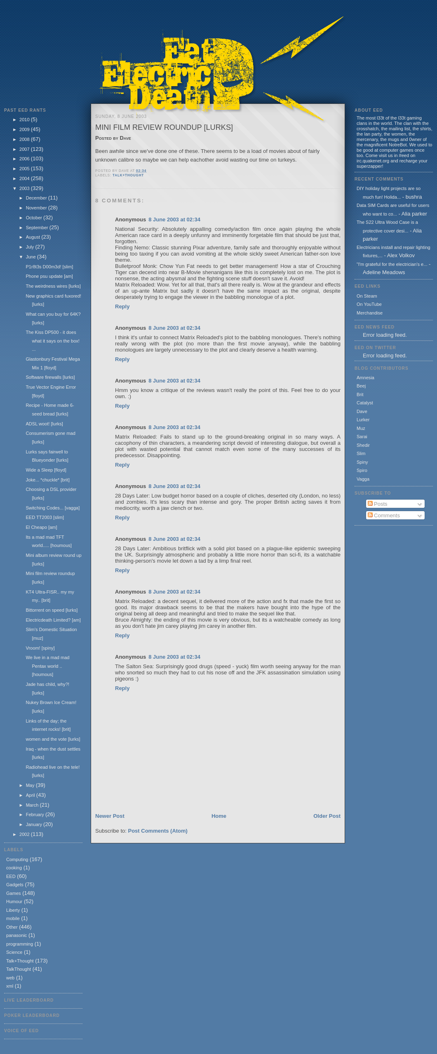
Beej (361, 385)
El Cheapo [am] (41, 527)
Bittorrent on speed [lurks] (52, 610)
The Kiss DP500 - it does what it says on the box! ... (52, 341)
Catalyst (365, 402)
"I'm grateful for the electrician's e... (392, 264)
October (34, 217)
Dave (362, 411)
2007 (25, 149)
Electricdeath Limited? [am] (53, 619)
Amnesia (365, 377)
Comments (384, 515)
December (37, 197)
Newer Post (110, 816)
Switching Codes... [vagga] (53, 507)
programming (19, 943)
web (10, 977)
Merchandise (370, 312)
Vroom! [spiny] (40, 648)
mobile (13, 918)
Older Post (327, 816)
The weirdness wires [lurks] (53, 286)
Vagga (363, 479)
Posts (378, 504)
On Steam (367, 295)
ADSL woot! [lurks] (44, 423)
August (33, 237)
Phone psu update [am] (49, 276)
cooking (14, 867)
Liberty (13, 910)
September (37, 227)
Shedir (363, 445)
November (37, 207)
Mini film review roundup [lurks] (164, 127)
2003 (25, 188)
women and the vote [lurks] (53, 739)
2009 (25, 129)
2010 (25, 119)
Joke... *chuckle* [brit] (47, 479)
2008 (25, 139)
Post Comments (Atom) (158, 831)
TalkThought (18, 969)
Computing (17, 859)
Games (13, 893)
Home (218, 816)
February (35, 814)
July (30, 246)
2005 (25, 168)
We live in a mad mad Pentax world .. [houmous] (47, 666)
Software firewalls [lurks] (50, 377)
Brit (360, 394)
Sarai (362, 436)
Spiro (362, 470)
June (31, 256)
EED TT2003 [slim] (45, 517)
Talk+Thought (20, 960)
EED (11, 876)
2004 (25, 178)
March (33, 805)
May (31, 785)
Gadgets (14, 884)
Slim (361, 453)
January (34, 824)
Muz (361, 428)
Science (14, 952)
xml (9, 986)
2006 (25, 158)
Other (12, 927)
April (31, 795)
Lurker (363, 419)
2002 (25, 834)
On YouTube (369, 304)
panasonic (16, 935)
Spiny (362, 462)
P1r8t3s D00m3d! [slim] (49, 266)
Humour (14, 901)
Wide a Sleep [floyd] (46, 469)
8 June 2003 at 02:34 (174, 219)
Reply (122, 306)
